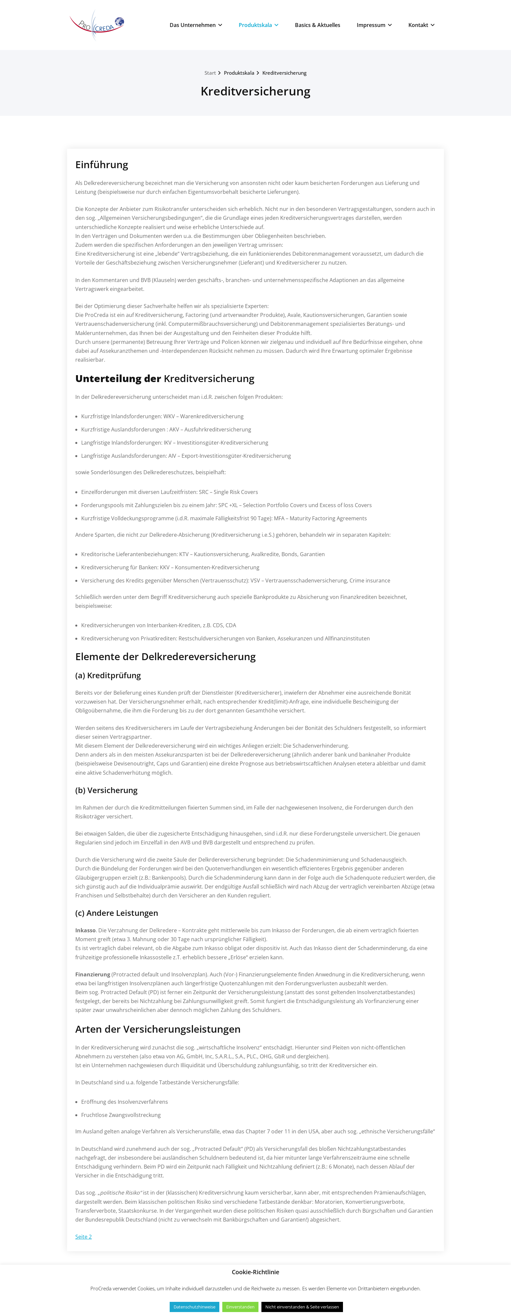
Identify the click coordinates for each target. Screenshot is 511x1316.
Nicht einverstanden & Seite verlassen (302, 1307)
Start (210, 72)
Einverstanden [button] (240, 1307)
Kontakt (421, 25)
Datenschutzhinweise (194, 1307)
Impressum (374, 25)
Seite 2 (83, 1236)
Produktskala (259, 25)
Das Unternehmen (196, 25)
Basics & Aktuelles (317, 25)
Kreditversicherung (284, 72)
